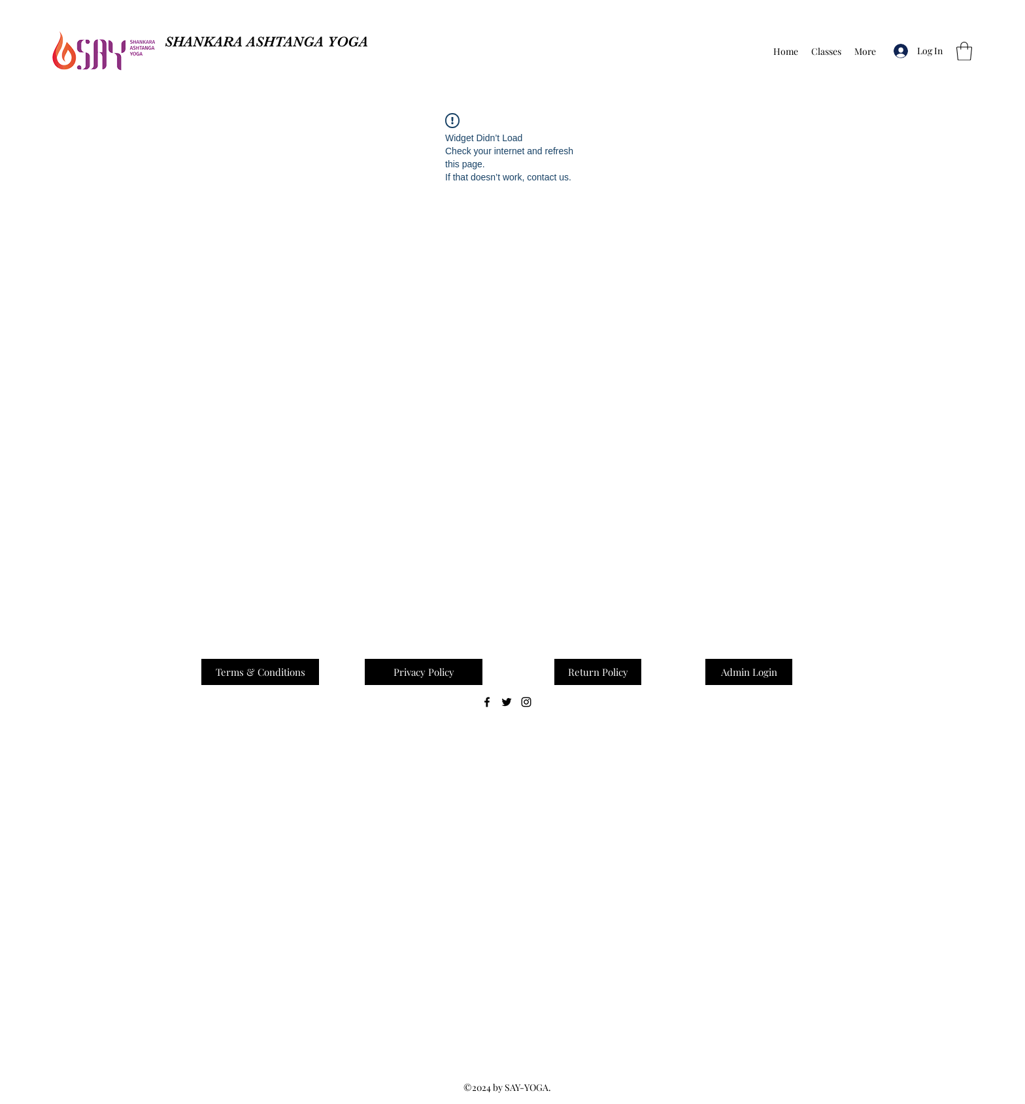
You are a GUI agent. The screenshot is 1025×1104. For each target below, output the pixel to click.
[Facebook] (487, 702)
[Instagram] (526, 702)
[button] (964, 51)
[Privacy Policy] (423, 672)
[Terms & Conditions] (260, 672)
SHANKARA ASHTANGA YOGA (266, 41)
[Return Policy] (597, 672)
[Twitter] (506, 702)
